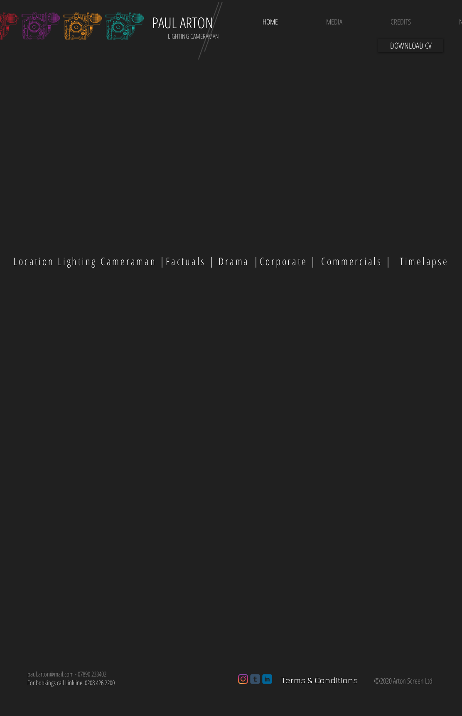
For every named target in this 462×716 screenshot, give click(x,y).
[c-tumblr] (255, 679)
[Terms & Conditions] (319, 680)
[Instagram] (243, 679)
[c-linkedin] (267, 679)
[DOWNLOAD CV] (410, 45)
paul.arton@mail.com (50, 674)
